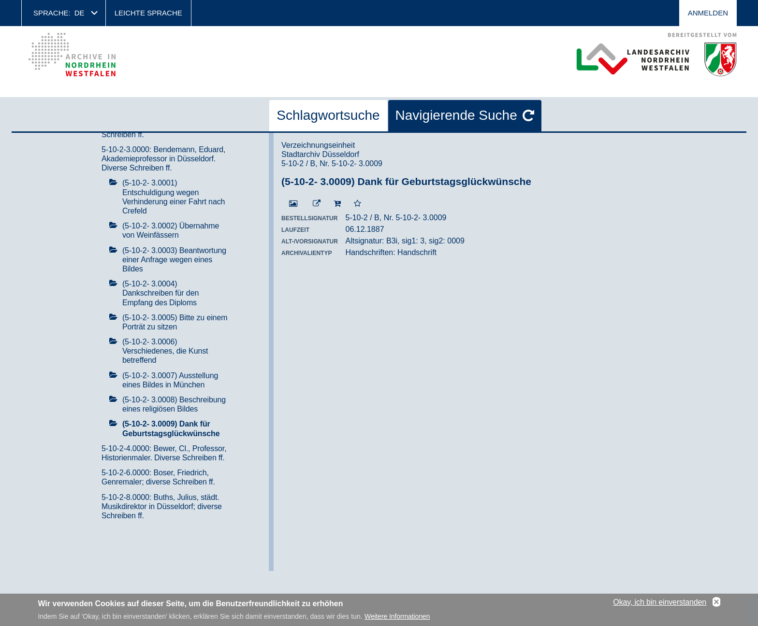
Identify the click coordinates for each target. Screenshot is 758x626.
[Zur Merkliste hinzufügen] (357, 204)
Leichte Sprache (148, 13)
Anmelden (708, 13)
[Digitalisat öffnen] (293, 204)
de (79, 13)
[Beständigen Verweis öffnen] (316, 204)
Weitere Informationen (397, 619)
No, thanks (716, 604)
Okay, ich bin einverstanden (659, 604)
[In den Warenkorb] (337, 204)
